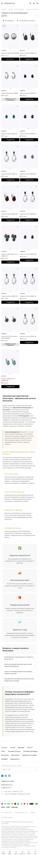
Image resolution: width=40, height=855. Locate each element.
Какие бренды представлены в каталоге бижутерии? (18, 658)
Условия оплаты (14, 751)
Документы (15, 759)
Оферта (32, 812)
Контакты (5, 755)
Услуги (29, 747)
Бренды (21, 747)
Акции (12, 747)
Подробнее (29, 59)
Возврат (4, 759)
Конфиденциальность (21, 812)
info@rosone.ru (6, 787)
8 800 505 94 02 (6, 785)
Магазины (15, 755)
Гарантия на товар (29, 755)
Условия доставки (30, 751)
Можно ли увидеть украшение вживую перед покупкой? (18, 672)
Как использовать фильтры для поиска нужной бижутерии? (18, 665)
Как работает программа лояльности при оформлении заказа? (19, 680)
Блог (3, 751)
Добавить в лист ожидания (10, 99)
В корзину (10, 59)
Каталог (4, 747)
